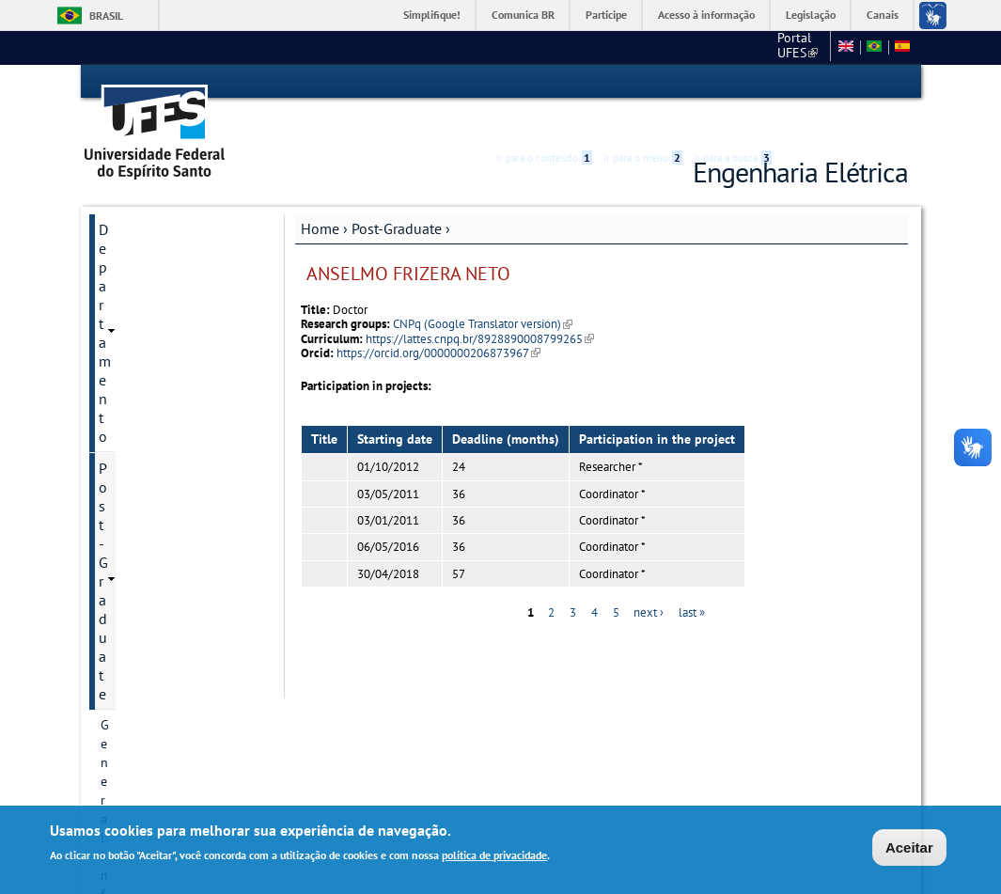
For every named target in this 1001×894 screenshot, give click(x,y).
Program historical (154, 290)
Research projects (150, 418)
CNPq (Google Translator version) (482, 291)
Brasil (106, 15)
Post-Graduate (397, 194)
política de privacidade (494, 856)
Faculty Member (146, 514)
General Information (158, 258)
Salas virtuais (127, 715)
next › (648, 580)
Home (320, 194)
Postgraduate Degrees (164, 354)
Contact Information (158, 322)
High (817, 82)
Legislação (811, 15)
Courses (123, 546)
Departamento (144, 195)
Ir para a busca (733, 81)
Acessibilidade (796, 82)
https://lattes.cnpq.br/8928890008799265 (480, 305)
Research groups (148, 482)
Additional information (166, 642)
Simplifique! (432, 15)
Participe (606, 15)
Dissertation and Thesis (168, 610)
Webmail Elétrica (138, 730)
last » (692, 580)
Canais (883, 15)
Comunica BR (523, 15)
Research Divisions (154, 386)
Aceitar (909, 848)
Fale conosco (787, 47)
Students (126, 674)
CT (724, 47)
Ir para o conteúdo (544, 81)
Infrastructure (140, 578)
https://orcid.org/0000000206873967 (438, 319)
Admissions (133, 450)
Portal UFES (658, 47)
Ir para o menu (642, 81)
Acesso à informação (706, 15)
